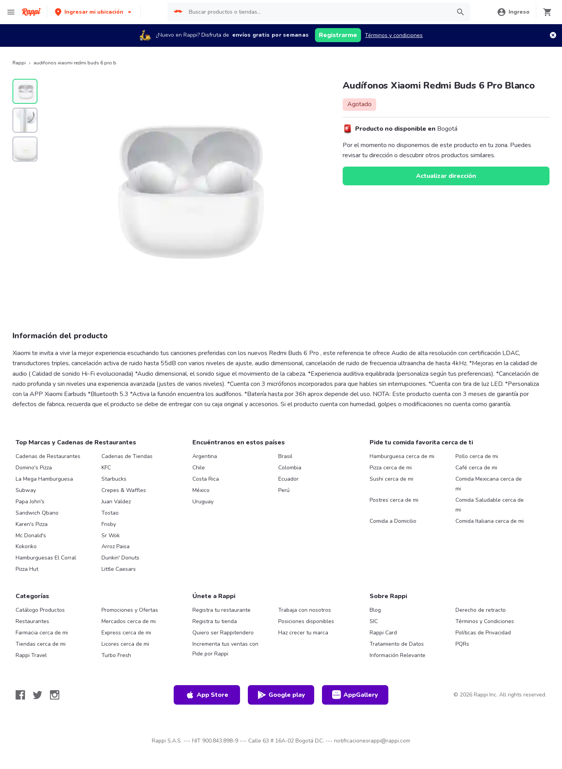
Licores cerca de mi (125, 644)
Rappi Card (383, 632)
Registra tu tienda (214, 621)
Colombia (289, 467)
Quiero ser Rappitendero (223, 632)
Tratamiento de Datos (397, 644)
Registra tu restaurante (221, 610)
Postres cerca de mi (394, 500)
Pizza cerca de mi (391, 467)
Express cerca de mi (126, 632)
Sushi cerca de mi (391, 479)
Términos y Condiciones (484, 621)
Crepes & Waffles (123, 490)
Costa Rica (205, 479)
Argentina (204, 456)
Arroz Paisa (115, 546)
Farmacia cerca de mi (42, 632)
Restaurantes (32, 621)
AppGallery (355, 695)
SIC (374, 621)
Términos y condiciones (394, 35)
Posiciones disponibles (306, 621)
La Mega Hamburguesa (44, 479)
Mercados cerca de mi (128, 621)
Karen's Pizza (32, 524)
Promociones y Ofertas (129, 610)
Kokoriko (26, 546)
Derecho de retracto (480, 610)
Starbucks (113, 479)
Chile (198, 467)
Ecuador (288, 479)
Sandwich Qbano (37, 513)
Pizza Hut (27, 569)
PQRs (462, 644)
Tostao (110, 513)
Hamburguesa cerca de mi (402, 456)
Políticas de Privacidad (483, 632)
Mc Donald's (31, 535)
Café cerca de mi (476, 467)
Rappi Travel (31, 655)
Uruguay (202, 501)
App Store (206, 695)
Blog (375, 610)
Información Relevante (397, 655)
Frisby (108, 524)
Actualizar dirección (446, 176)
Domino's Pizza (34, 467)
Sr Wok (110, 535)
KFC (106, 467)
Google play (281, 695)
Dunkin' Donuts (120, 557)
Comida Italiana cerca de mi (489, 521)
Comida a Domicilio (393, 521)
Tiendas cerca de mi (41, 644)
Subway (26, 490)
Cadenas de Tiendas (127, 456)
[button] (93, 12)
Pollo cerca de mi (476, 456)
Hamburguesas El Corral (46, 557)
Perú (284, 490)
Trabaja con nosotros (304, 610)
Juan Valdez (116, 501)
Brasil (285, 456)
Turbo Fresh (116, 655)
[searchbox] (317, 12)
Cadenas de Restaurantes (48, 456)
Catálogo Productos (40, 610)
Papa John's (30, 501)
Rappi (19, 63)
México (201, 490)
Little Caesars (118, 569)
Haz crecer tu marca (303, 632)
